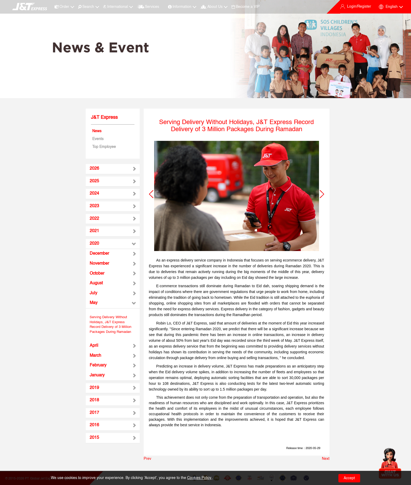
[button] (151, 194)
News (96, 131)
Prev (147, 459)
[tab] (113, 169)
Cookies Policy (199, 478)
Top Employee (104, 147)
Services (148, 7)
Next (325, 459)
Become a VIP (245, 7)
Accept (349, 478)
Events (98, 139)
